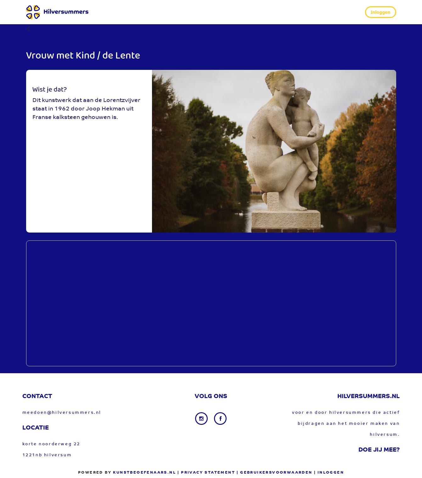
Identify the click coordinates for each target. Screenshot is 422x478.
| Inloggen (329, 473)
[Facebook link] (220, 418)
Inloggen (381, 12)
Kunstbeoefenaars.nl (144, 473)
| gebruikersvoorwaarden (274, 473)
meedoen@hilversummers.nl (61, 413)
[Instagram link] (202, 418)
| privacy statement (206, 473)
